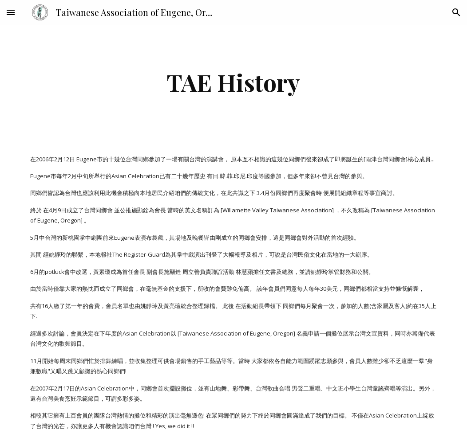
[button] (10, 12)
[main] (233, 82)
